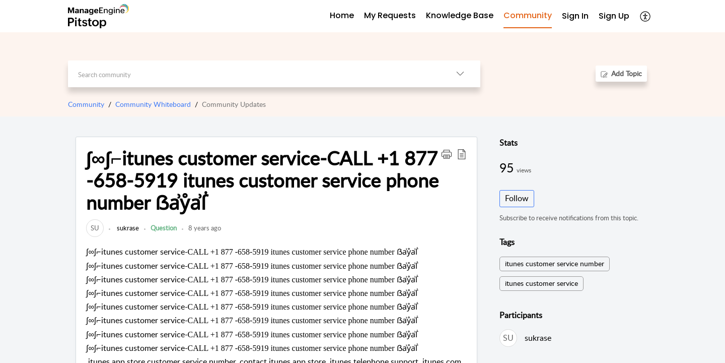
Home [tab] (342, 15)
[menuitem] (575, 16)
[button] (447, 153)
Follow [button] (517, 198)
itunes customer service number (554, 263)
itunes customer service (541, 283)
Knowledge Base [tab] (459, 15)
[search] (254, 73)
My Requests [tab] (390, 15)
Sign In (575, 16)
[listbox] (460, 73)
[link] (95, 227)
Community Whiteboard (153, 104)
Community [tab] (527, 15)
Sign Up (614, 16)
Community (86, 104)
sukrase (127, 227)
